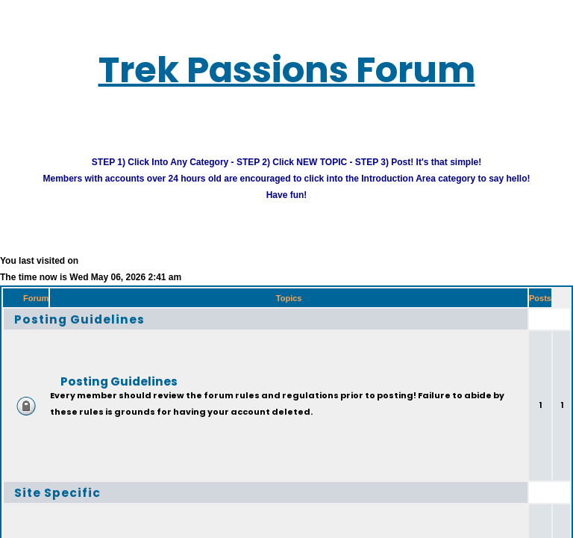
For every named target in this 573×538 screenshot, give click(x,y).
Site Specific (68, 504)
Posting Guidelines (96, 330)
